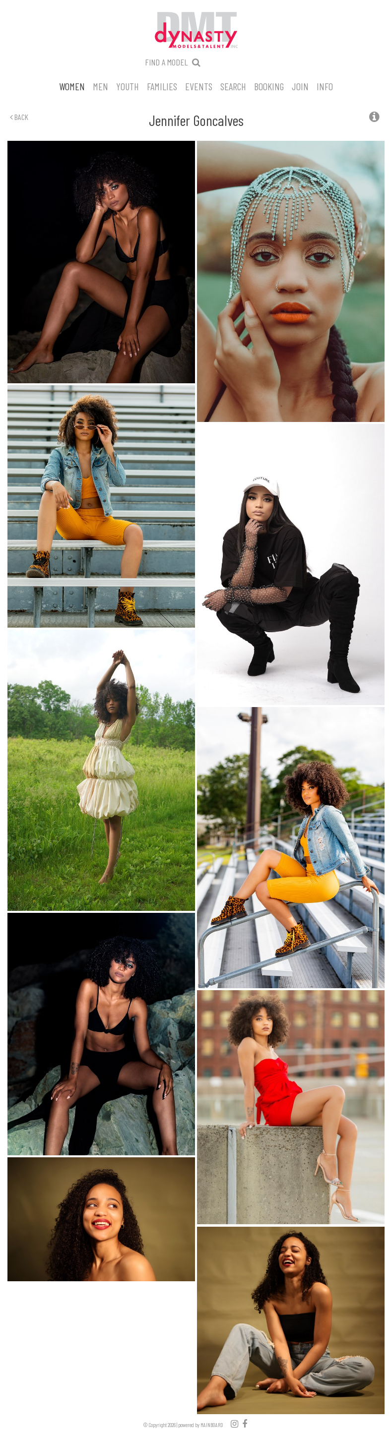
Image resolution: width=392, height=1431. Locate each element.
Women (72, 85)
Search (233, 85)
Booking (269, 85)
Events (198, 85)
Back (19, 116)
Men (100, 85)
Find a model (166, 62)
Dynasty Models (196, 31)
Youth (127, 85)
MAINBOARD (211, 1425)
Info (325, 85)
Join (300, 85)
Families (162, 85)
